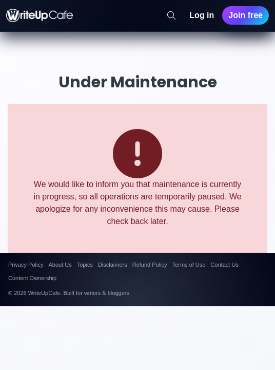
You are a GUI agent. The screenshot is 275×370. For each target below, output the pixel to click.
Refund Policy (149, 265)
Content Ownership (32, 278)
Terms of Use (189, 265)
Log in (201, 15)
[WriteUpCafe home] (39, 15)
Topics (85, 265)
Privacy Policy (25, 265)
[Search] (171, 15)
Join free (245, 15)
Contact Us (224, 265)
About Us (59, 265)
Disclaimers (112, 265)
